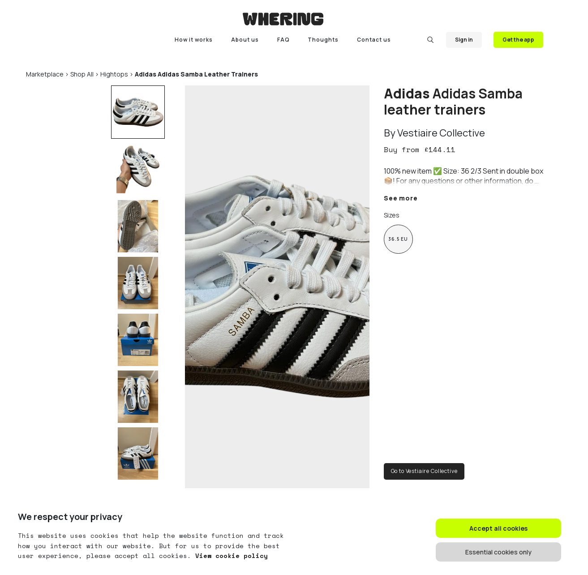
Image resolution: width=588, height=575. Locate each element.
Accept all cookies (498, 528)
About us (245, 39)
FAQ (283, 39)
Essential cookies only (498, 552)
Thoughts (323, 39)
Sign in (464, 39)
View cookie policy (229, 555)
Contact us (374, 39)
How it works (194, 39)
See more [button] (401, 198)
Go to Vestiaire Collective (424, 471)
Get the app (518, 39)
